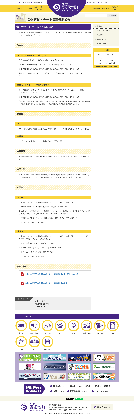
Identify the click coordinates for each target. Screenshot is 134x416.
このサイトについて (106, 2)
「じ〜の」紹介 (25, 2)
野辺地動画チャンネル (79, 391)
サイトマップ (92, 2)
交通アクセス (59, 391)
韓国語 (105, 386)
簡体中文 (88, 386)
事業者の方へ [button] (103, 407)
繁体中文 (97, 386)
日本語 (72, 386)
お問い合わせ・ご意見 (39, 2)
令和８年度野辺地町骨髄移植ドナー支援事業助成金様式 (46, 283)
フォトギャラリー (102, 391)
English (80, 386)
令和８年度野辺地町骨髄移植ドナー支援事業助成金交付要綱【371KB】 (52, 274)
